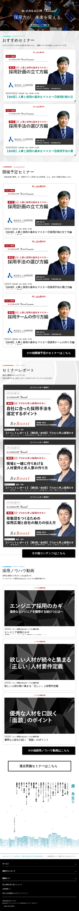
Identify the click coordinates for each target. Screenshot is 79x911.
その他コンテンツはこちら (48, 553)
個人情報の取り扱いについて (12, 884)
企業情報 (5, 889)
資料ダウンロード (8, 871)
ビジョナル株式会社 (20, 903)
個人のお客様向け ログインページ (13, 893)
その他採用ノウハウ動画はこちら (48, 750)
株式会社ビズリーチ (8, 903)
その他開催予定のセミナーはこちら (48, 353)
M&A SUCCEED (9, 906)
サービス (5, 864)
